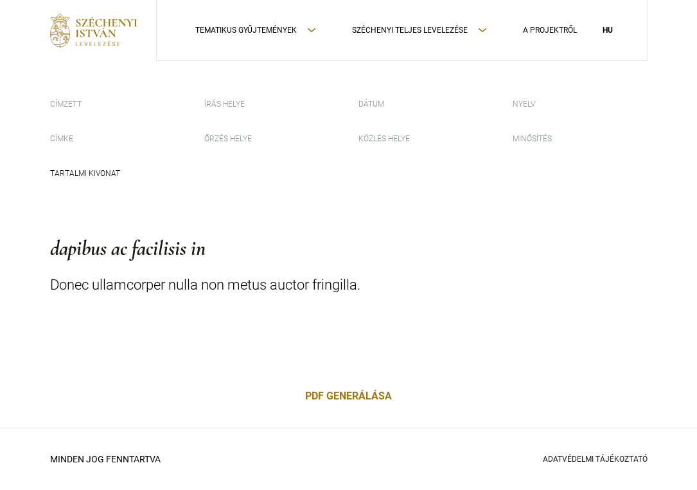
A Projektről (550, 30)
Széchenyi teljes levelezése (410, 30)
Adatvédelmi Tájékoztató (595, 459)
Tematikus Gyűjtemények (246, 30)
